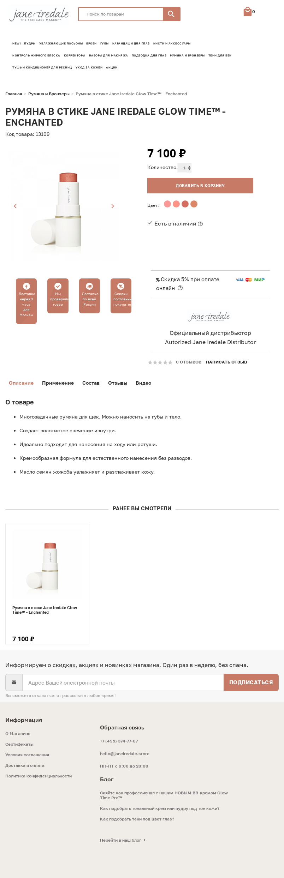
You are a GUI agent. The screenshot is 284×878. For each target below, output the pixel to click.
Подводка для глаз (149, 55)
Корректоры (74, 55)
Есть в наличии (175, 223)
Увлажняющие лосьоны (61, 43)
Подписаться (251, 682)
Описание (21, 383)
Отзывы (117, 383)
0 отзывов (188, 362)
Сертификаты (19, 744)
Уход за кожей (89, 67)
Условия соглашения (27, 754)
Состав (91, 383)
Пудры (30, 43)
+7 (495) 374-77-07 (119, 741)
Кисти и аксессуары (172, 43)
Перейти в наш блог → (123, 840)
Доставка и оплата (25, 765)
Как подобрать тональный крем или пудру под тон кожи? (159, 808)
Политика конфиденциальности (38, 776)
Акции (112, 67)
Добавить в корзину (200, 185)
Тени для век (220, 55)
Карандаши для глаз (131, 43)
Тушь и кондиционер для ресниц (42, 67)
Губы (104, 43)
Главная (13, 93)
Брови (91, 43)
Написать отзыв (226, 362)
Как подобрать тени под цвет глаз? (137, 819)
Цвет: (153, 205)
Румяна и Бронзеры (187, 55)
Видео (143, 383)
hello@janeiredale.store (124, 753)
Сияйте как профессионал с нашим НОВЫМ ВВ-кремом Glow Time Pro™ (164, 795)
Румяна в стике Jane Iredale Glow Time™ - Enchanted (44, 609)
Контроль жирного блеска (36, 55)
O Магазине (17, 733)
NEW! (16, 43)
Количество (161, 167)
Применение (58, 383)
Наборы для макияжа (108, 55)
